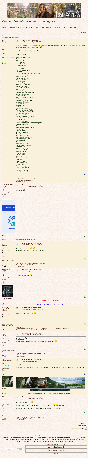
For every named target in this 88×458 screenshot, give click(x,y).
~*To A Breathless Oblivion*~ (7, 185)
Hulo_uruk (5, 307)
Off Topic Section (30, 27)
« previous (80, 29)
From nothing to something (69, 27)
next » (84, 29)
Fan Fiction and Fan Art (42, 27)
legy (3, 40)
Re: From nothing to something (31, 185)
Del (55, 27)
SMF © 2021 (54, 444)
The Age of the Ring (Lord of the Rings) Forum (13, 27)
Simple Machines (64, 444)
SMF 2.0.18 (46, 444)
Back (56, 453)
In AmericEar (6, 269)
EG (3, 359)
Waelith (59, 27)
